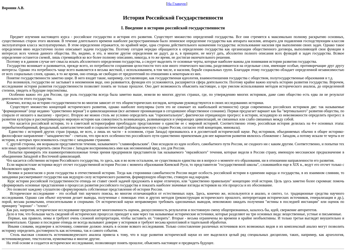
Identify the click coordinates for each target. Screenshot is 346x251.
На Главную (176, 4)
